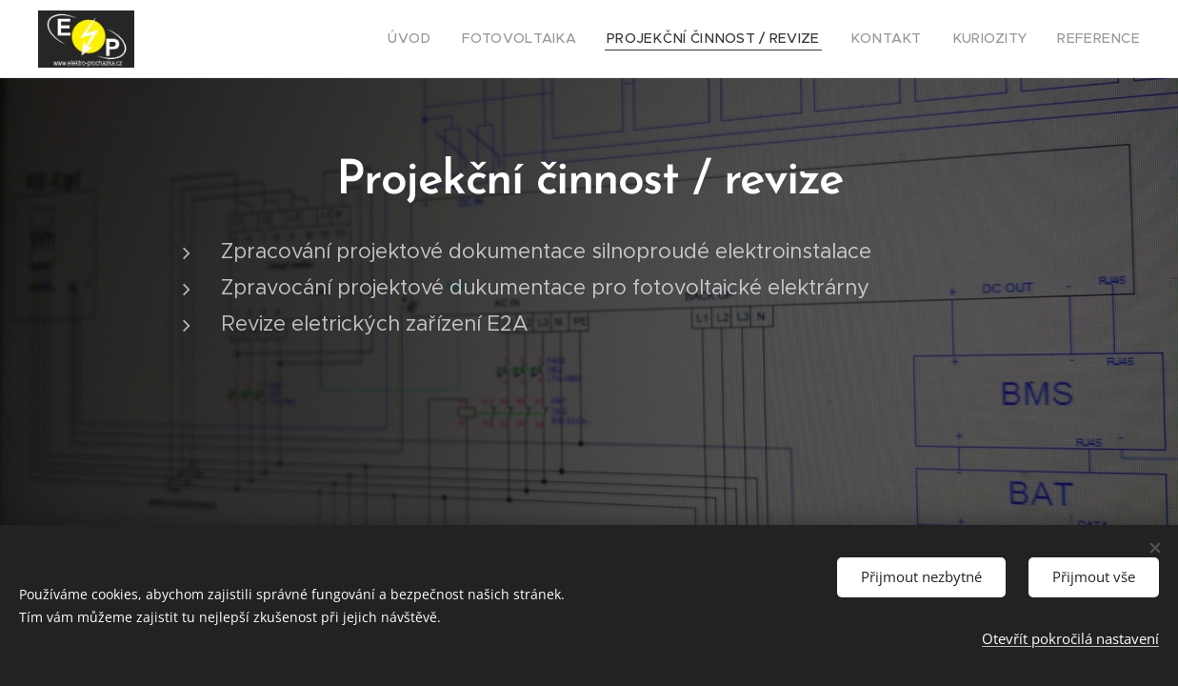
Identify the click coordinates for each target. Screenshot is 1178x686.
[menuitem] (467, 39)
